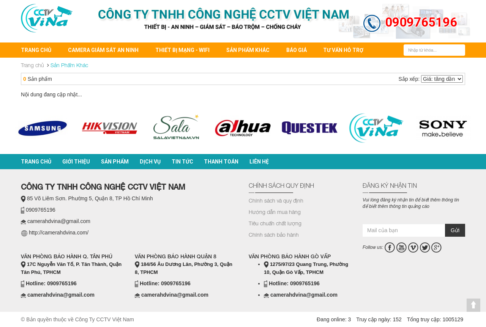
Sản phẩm (115, 162)
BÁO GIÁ (296, 50)
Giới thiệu (76, 162)
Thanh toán (221, 162)
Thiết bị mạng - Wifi (182, 50)
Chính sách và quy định (276, 200)
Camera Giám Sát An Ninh (103, 50)
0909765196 (421, 22)
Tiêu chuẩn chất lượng (275, 223)
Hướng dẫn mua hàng (275, 212)
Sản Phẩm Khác (248, 50)
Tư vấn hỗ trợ (343, 50)
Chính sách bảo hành (274, 234)
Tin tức (182, 162)
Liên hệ (259, 162)
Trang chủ (36, 50)
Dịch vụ (150, 162)
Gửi (455, 230)
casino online (392, 216)
